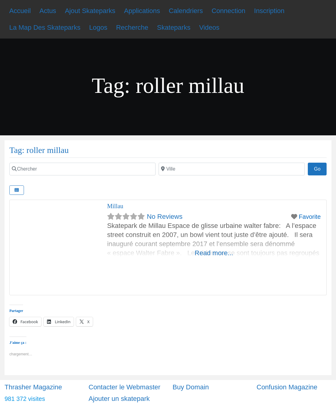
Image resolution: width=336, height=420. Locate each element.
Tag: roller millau (39, 150)
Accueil (20, 11)
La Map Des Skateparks (44, 27)
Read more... (214, 253)
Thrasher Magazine (33, 387)
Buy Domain (191, 387)
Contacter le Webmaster (124, 387)
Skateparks (173, 27)
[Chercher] (82, 169)
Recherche (132, 27)
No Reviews (164, 216)
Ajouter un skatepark (119, 398)
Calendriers (186, 11)
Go (320, 168)
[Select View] (16, 190)
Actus (47, 11)
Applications (142, 11)
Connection (228, 11)
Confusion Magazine (287, 387)
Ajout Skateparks (90, 11)
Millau (115, 206)
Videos (209, 27)
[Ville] (232, 169)
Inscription (269, 11)
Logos (98, 27)
